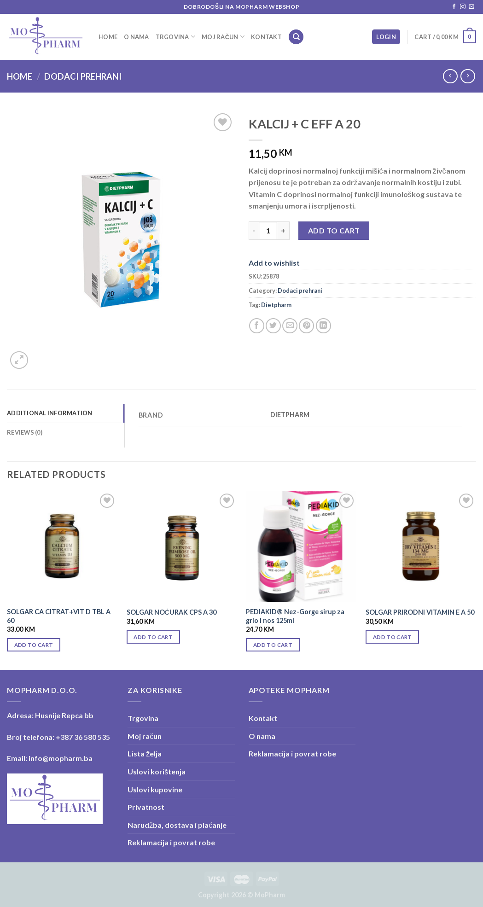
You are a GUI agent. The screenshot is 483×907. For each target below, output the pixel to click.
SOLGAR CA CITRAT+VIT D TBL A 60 (59, 616)
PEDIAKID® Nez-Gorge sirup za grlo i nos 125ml (295, 616)
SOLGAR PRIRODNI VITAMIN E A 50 (420, 612)
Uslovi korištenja (157, 771)
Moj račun (223, 36)
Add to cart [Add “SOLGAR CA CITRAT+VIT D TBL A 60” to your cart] (33, 645)
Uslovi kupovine (155, 789)
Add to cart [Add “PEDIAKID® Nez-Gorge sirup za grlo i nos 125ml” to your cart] (272, 645)
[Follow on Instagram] (463, 7)
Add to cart (334, 230)
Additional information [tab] (50, 413)
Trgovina (176, 36)
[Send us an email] (471, 7)
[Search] (296, 37)
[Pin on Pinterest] (306, 325)
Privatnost (146, 806)
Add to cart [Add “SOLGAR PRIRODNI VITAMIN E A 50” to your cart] (392, 637)
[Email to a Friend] (289, 325)
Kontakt (266, 37)
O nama (136, 37)
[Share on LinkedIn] (323, 325)
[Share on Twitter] (273, 325)
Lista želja (145, 753)
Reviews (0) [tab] (24, 432)
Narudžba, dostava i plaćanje (177, 824)
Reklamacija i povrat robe (171, 842)
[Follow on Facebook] (454, 7)
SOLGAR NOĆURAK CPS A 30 (171, 612)
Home (108, 37)
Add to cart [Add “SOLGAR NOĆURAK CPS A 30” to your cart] (153, 637)
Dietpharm (276, 304)
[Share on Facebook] (256, 325)
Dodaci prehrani (83, 76)
